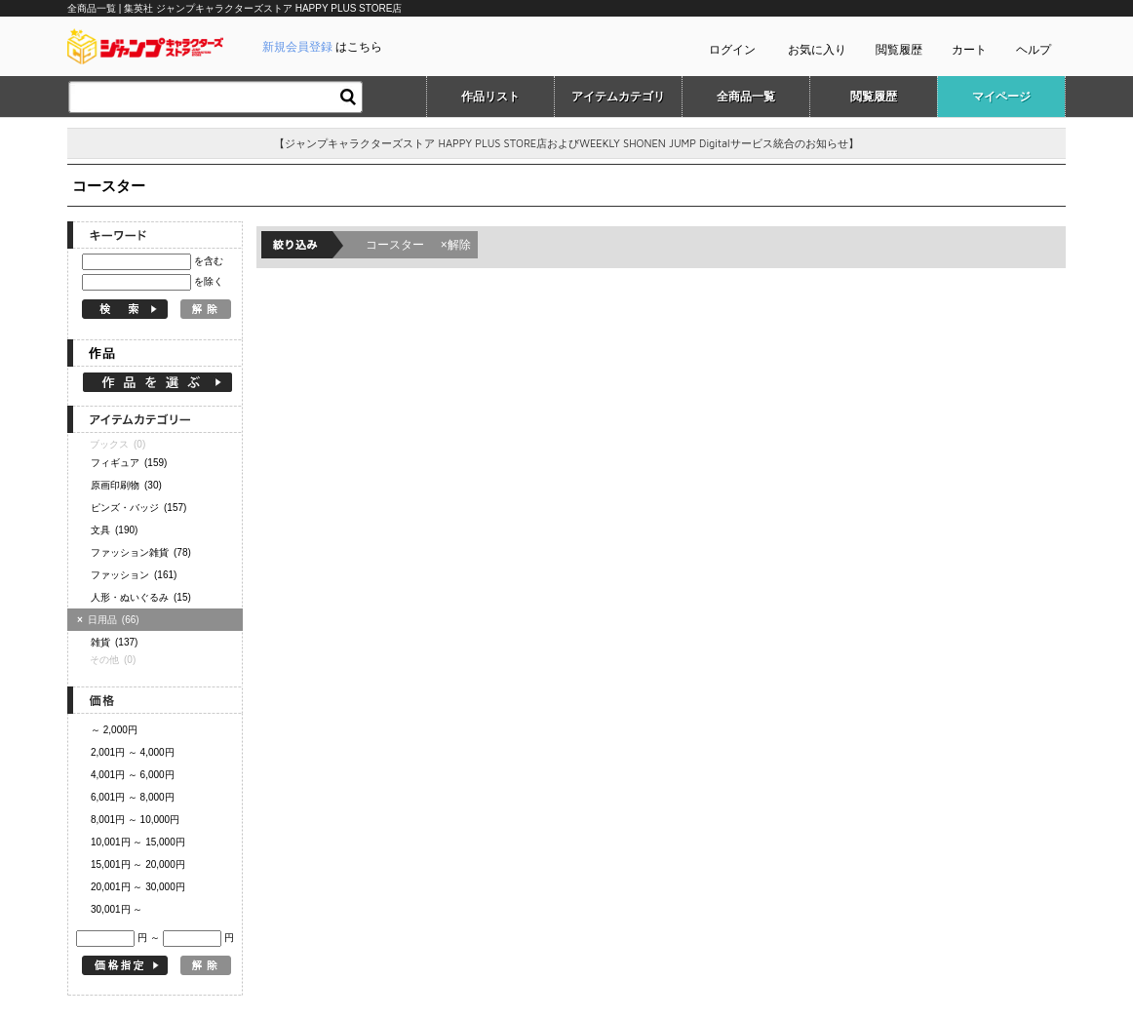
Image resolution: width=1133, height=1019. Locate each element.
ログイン (732, 50)
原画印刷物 (126, 485)
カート (969, 50)
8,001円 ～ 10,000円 (135, 819)
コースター (418, 245)
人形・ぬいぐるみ (141, 597)
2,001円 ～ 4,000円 (133, 752)
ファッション (133, 574)
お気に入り (817, 50)
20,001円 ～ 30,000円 (138, 887)
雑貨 (114, 642)
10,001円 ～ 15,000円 (138, 842)
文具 (114, 530)
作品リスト (490, 96)
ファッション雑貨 (141, 552)
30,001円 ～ (116, 909)
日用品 (110, 619)
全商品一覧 (746, 96)
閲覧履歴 (899, 50)
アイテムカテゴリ (618, 96)
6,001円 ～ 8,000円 (133, 797)
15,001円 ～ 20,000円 (138, 864)
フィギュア (129, 462)
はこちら (322, 47)
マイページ (1001, 96)
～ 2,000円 (114, 730)
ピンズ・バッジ (138, 507)
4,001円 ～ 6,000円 (133, 774)
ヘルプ (1033, 50)
